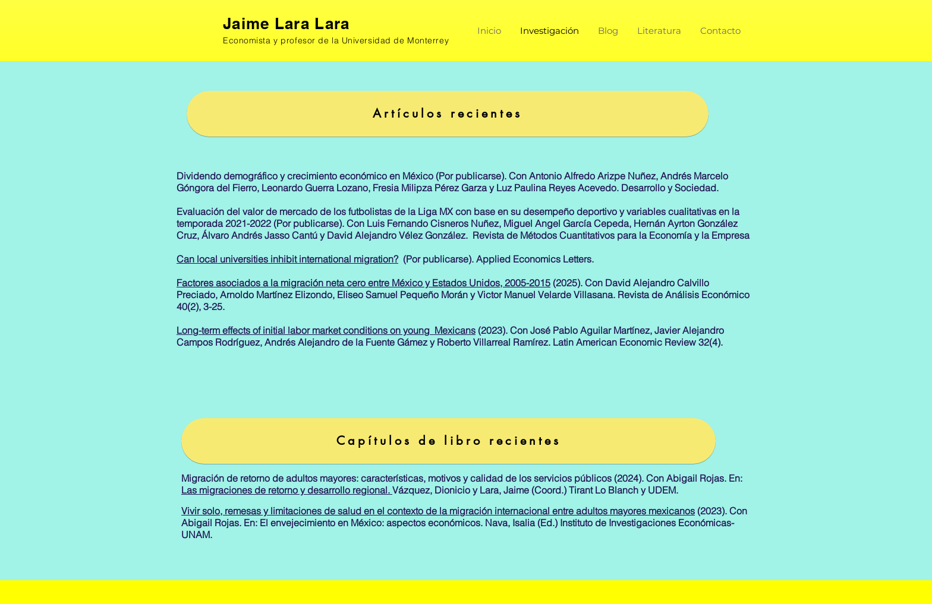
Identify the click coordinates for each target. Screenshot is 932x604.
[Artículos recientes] (448, 114)
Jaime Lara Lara (286, 23)
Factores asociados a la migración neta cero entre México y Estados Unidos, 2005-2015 (363, 283)
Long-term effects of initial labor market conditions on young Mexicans (326, 330)
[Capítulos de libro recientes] (448, 441)
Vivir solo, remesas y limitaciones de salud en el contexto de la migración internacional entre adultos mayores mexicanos (438, 511)
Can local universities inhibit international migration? (287, 259)
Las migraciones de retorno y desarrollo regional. (286, 490)
